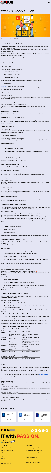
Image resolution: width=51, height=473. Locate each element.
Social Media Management (33, 463)
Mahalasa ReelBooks (6, 448)
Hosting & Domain (31, 465)
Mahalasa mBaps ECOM (7, 450)
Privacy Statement (5, 461)
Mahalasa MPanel (5, 453)
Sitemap (3, 458)
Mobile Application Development (34, 450)
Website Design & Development (34, 448)
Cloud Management (31, 457)
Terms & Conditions (6, 463)
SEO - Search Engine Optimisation (35, 460)
